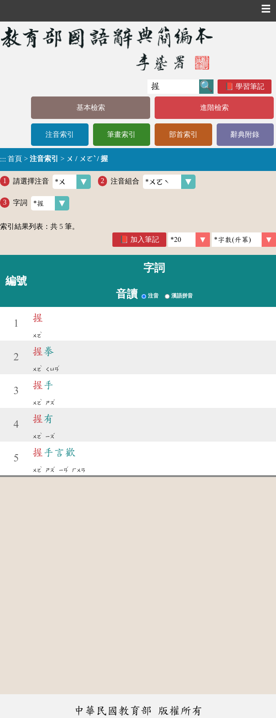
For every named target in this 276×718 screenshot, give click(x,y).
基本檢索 (90, 107)
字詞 (41, 203)
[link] (244, 239)
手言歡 (54, 452)
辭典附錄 (245, 134)
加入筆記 (144, 239)
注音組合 (153, 182)
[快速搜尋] (173, 86)
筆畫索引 (121, 134)
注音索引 (59, 134)
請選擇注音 (52, 182)
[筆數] (189, 239)
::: (3, 159)
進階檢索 (214, 107)
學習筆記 (250, 86)
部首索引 (183, 134)
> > (54, 159)
